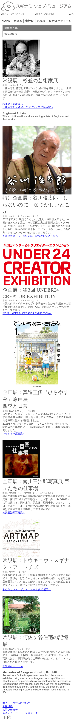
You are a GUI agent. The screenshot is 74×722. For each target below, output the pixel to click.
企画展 (18, 21)
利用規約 (8, 706)
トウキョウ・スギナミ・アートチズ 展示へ (27, 589)
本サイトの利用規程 (45, 14)
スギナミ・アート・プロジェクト (21, 713)
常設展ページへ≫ (13, 666)
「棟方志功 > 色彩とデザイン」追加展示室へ (28, 107)
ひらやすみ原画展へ (14, 433)
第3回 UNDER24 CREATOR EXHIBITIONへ (27, 313)
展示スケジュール (60, 21)
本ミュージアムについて (13, 14)
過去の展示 (10, 34)
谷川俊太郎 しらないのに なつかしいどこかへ (30, 235)
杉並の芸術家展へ (13, 104)
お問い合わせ (10, 709)
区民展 (41, 21)
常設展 (29, 21)
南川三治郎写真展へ (14, 512)
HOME (6, 20)
